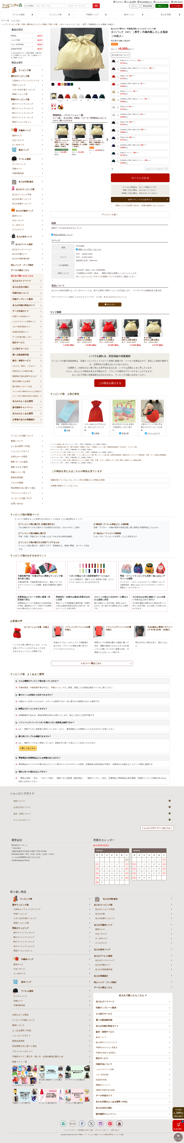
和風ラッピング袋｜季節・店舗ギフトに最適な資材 (123, 460)
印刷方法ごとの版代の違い (23, 371)
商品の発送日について (63, 235)
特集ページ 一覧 (19, 1062)
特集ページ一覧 (18, 472)
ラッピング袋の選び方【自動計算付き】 (38, 524)
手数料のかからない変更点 (106, 1047)
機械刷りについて (103, 1085)
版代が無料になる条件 (21, 381)
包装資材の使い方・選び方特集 (67, 447)
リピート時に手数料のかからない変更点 (26, 391)
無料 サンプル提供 (19, 462)
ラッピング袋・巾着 (17, 24)
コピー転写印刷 (102, 1075)
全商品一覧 (60, 444)
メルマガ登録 (17, 483)
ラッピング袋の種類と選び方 (33, 533)
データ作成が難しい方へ (22, 337)
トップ (4, 24)
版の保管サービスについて (106, 1042)
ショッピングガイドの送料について (99, 276)
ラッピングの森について (22, 436)
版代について (101, 1037)
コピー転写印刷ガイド (21, 327)
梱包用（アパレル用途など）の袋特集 (112, 524)
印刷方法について (20, 293)
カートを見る (176, 6)
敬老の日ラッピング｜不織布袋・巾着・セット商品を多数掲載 (144, 455)
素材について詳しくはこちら (89, 249)
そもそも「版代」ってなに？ (24, 366)
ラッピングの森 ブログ (21, 498)
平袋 (68, 430)
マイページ (119, 1)
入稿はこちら (161, 6)
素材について (17, 441)
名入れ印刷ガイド (146, 2)
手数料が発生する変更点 (106, 1053)
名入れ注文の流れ (20, 287)
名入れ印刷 (170, 14)
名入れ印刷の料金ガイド (23, 305)
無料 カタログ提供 (19, 467)
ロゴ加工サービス (20, 349)
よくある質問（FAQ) (20, 446)
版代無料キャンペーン (22, 407)
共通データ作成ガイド (21, 316)
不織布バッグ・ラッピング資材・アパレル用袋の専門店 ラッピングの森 (100, 1134)
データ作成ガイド (20, 311)
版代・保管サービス (21, 361)
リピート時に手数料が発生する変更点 (25, 396)
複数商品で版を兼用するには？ (24, 376)
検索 (96, 6)
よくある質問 (131, 2)
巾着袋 (96, 433)
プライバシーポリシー (21, 493)
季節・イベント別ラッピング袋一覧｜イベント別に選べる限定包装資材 (96, 455)
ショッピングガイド (163, 2)
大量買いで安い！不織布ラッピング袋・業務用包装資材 (99, 447)
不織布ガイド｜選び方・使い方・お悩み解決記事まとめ (37, 1056)
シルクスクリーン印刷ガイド (24, 321)
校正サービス (18, 342)
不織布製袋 (23, 687)
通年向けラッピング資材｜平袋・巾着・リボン (46, 24)
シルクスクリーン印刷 (105, 1069)
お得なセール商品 (19, 456)
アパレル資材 (22, 14)
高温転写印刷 (101, 1080)
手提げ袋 (125, 433)
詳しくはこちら (29, 748)
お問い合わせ (178, 2)
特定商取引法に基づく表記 (23, 488)
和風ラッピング (58, 687)
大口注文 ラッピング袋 (128, 447)
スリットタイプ (153, 433)
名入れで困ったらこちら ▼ (133, 995)
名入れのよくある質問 (22, 401)
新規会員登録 (147, 6)
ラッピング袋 (59, 14)
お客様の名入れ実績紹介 (23, 419)
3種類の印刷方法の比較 (105, 1090)
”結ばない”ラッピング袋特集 (108, 533)
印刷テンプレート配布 (22, 299)
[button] (51, 139)
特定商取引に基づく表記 (85, 1130)
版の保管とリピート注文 (22, 386)
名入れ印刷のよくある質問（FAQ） (112, 1102)
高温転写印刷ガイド (20, 332)
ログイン (134, 6)
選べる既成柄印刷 (20, 355)
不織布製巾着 (36, 687)
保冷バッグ (133, 14)
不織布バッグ (96, 14)
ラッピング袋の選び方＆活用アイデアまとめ (40, 542)
